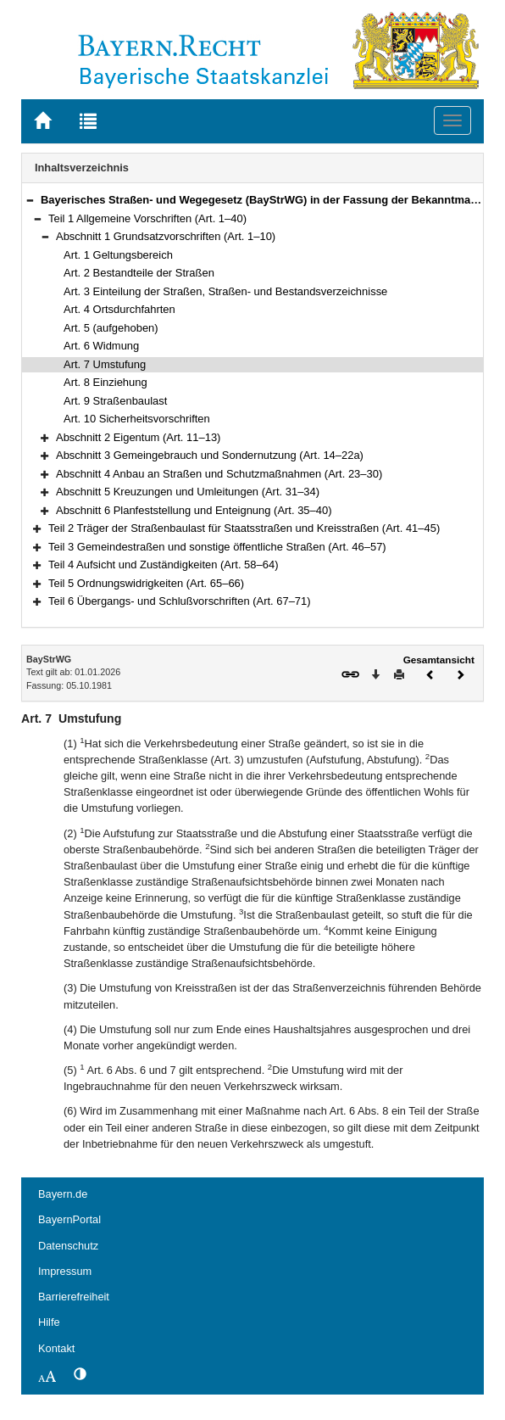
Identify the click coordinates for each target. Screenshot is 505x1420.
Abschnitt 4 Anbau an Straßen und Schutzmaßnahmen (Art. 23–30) (219, 473)
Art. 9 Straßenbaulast (115, 400)
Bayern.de (62, 1194)
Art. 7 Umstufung (105, 364)
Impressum (65, 1271)
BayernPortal (69, 1219)
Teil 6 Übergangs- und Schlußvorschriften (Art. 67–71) (179, 601)
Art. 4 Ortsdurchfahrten (119, 309)
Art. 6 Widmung (101, 345)
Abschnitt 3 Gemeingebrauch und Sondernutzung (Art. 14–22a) (209, 455)
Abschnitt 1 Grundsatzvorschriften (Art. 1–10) (165, 236)
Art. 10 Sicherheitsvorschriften (137, 418)
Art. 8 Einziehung (105, 382)
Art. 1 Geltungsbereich (118, 255)
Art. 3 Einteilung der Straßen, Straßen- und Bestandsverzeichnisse (225, 291)
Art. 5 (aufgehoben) (111, 327)
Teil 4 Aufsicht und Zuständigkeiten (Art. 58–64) (163, 564)
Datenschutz (68, 1245)
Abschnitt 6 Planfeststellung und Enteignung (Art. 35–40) (193, 510)
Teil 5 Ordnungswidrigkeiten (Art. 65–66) (146, 583)
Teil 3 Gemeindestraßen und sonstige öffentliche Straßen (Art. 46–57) (217, 546)
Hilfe (49, 1322)
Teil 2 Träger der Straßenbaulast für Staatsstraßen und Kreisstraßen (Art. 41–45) (244, 528)
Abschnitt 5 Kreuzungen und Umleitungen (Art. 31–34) (187, 491)
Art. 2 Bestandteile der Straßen (139, 272)
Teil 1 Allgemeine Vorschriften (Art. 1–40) (147, 218)
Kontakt (56, 1348)
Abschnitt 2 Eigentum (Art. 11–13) (138, 437)
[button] (29, 199)
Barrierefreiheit (73, 1296)
